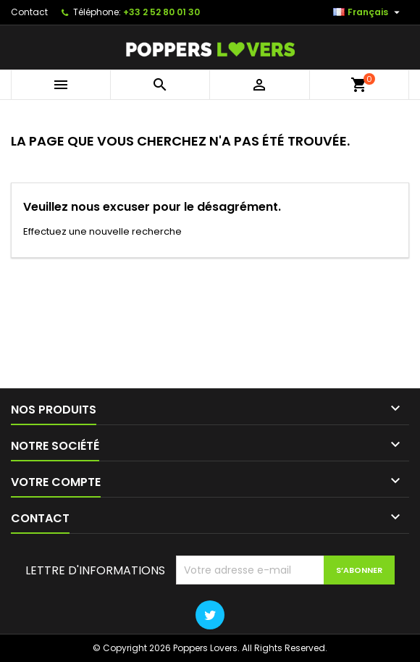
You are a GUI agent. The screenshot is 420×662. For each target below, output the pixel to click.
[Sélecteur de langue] (368, 12)
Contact (29, 12)
